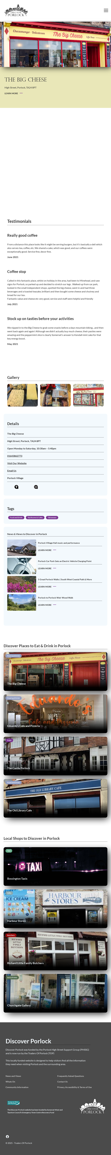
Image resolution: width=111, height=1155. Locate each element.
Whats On (10, 1081)
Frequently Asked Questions (70, 1076)
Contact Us (62, 1081)
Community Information (17, 1087)
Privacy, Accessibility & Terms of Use (74, 1087)
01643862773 (16, 456)
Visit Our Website (18, 463)
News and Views (13, 1076)
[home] (22, 10)
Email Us (13, 470)
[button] (106, 10)
